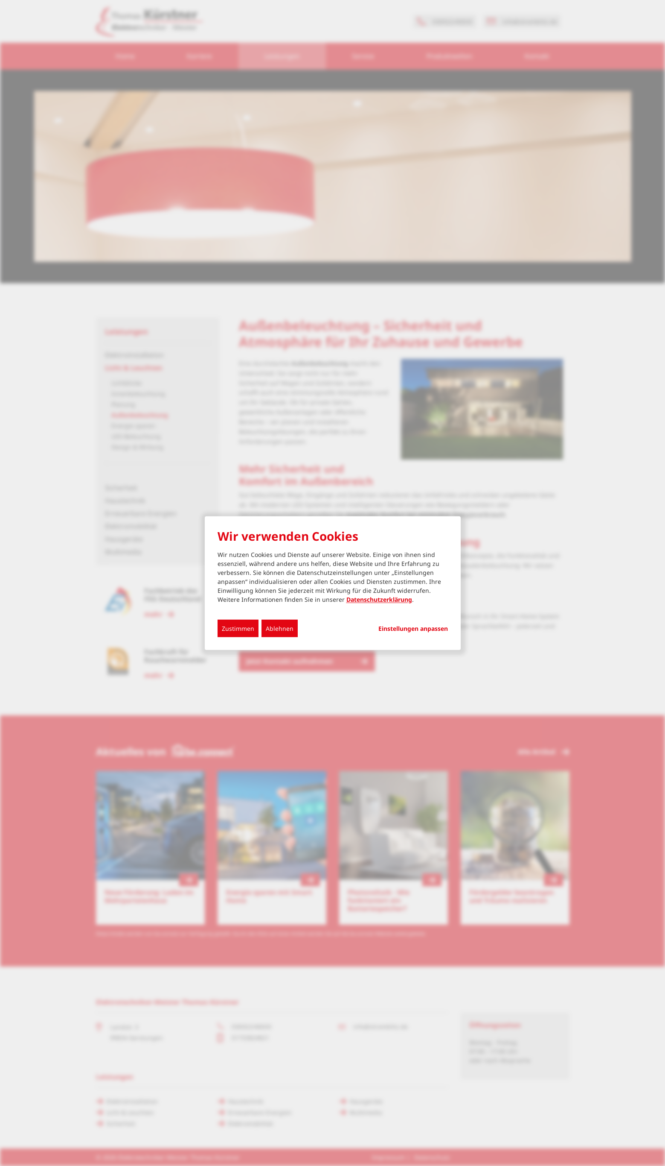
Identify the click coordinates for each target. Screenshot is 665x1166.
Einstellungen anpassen (413, 628)
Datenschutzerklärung (379, 599)
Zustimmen (238, 628)
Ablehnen (279, 628)
